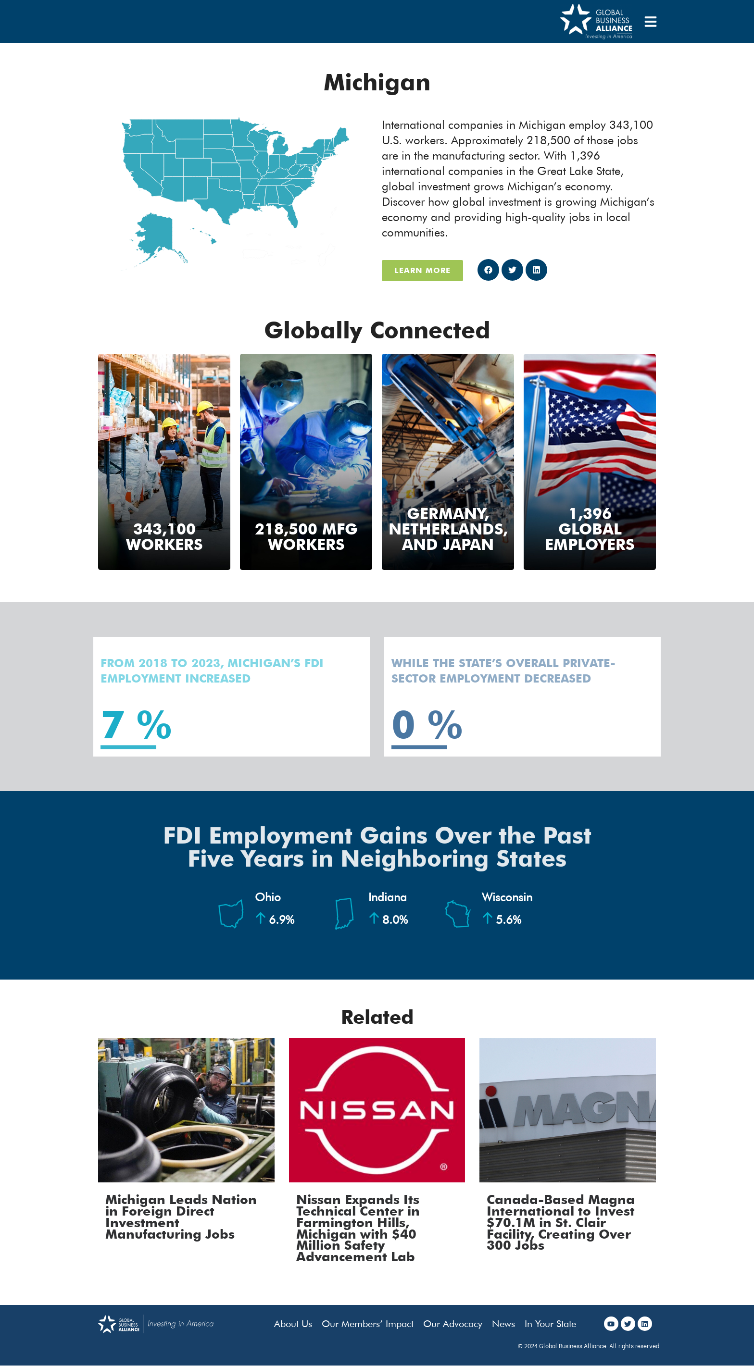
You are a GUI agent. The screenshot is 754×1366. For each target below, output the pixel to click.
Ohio (274, 909)
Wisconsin (507, 909)
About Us (293, 1323)
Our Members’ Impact (368, 1323)
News (503, 1323)
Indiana (388, 909)
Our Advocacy (452, 1323)
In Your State (550, 1323)
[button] (488, 270)
